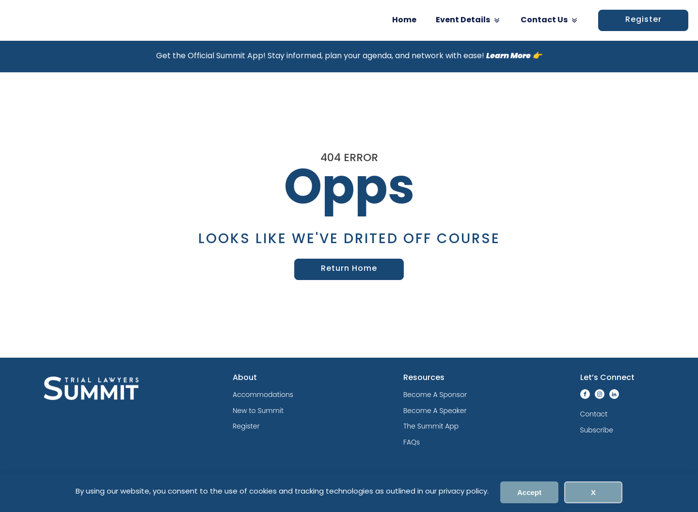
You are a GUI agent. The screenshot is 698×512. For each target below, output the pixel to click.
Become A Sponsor (435, 394)
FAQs (411, 442)
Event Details (468, 20)
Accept (529, 492)
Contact (594, 414)
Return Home (349, 269)
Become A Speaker (435, 410)
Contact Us (550, 20)
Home (404, 20)
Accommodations (263, 394)
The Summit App (431, 426)
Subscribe (596, 430)
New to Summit (258, 410)
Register (643, 20)
